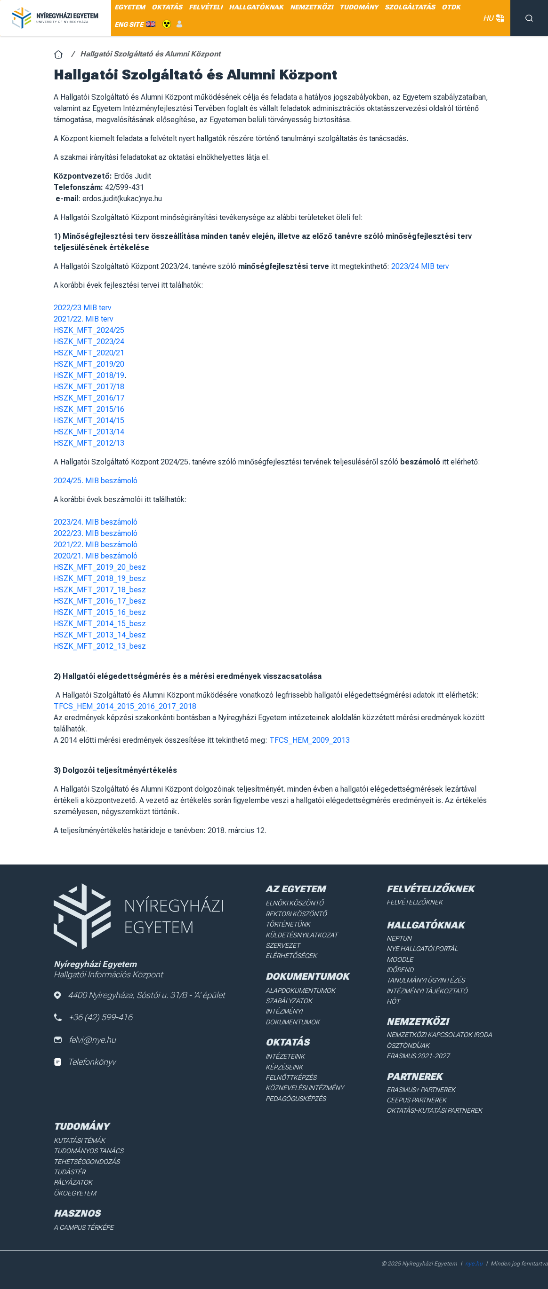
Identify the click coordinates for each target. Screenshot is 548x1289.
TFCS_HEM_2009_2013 (309, 740)
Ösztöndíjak (408, 1045)
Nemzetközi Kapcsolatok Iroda (439, 1034)
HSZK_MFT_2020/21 (89, 352)
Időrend (400, 970)
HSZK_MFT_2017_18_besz (100, 589)
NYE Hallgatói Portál (422, 948)
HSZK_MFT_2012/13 (89, 443)
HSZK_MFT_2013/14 (89, 431)
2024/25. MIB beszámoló (95, 480)
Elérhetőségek (291, 955)
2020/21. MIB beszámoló (95, 555)
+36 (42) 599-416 (93, 1017)
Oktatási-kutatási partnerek (434, 1110)
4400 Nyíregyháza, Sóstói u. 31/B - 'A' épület (139, 995)
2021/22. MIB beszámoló (95, 544)
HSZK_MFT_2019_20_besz (100, 567)
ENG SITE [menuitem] (128, 24)
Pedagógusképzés (296, 1098)
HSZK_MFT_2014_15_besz (100, 623)
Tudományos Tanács (88, 1151)
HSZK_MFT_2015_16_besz (100, 612)
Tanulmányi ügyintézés (426, 980)
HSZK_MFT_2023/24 (89, 341)
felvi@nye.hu (85, 1040)
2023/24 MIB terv (420, 266)
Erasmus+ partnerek (421, 1089)
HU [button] (492, 18)
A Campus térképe (83, 1227)
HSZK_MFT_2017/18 (89, 386)
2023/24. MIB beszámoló (95, 522)
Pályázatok (73, 1182)
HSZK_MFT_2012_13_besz (100, 646)
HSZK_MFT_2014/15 (89, 420)
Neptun (399, 938)
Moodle (400, 959)
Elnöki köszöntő (294, 903)
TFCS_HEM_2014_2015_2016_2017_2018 (125, 706)
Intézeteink (285, 1056)
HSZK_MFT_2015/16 (89, 409)
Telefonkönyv (84, 1062)
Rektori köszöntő (296, 914)
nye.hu (474, 1263)
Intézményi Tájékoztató (427, 991)
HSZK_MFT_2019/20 (89, 364)
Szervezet (283, 945)
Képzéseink (284, 1067)
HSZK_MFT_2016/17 (89, 397)
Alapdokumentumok (300, 990)
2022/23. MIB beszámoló (95, 533)
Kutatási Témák (79, 1140)
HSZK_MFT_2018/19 (89, 375)
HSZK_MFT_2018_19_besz (100, 578)
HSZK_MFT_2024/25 (89, 330)
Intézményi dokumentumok (293, 1016)
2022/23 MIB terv (82, 307)
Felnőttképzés (291, 1077)
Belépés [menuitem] (179, 24)
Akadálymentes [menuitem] (166, 24)
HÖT (393, 1001)
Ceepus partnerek (416, 1100)
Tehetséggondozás (87, 1161)
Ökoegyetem (75, 1193)
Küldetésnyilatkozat (302, 935)
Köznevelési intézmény (305, 1088)
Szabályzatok (289, 1001)
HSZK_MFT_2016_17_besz (100, 601)
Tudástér (69, 1172)
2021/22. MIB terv (83, 318)
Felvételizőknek (415, 902)
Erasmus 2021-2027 (418, 1056)
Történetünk (288, 924)
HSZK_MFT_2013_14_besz (100, 634)
